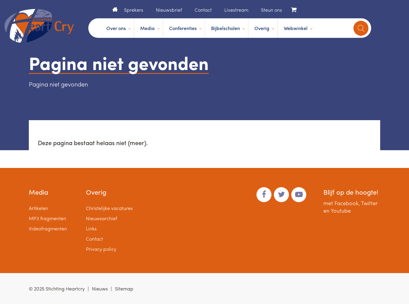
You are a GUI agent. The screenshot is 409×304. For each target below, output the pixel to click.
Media (147, 28)
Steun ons (271, 9)
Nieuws (100, 288)
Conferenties (183, 28)
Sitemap (124, 288)
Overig (261, 28)
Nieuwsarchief (101, 218)
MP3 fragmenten (47, 218)
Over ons (116, 28)
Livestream (236, 9)
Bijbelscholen (225, 28)
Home (115, 9)
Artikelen (38, 208)
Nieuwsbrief (169, 9)
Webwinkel (296, 28)
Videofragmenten (48, 228)
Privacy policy (101, 248)
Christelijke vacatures (109, 208)
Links (91, 228)
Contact (203, 9)
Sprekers (133, 9)
